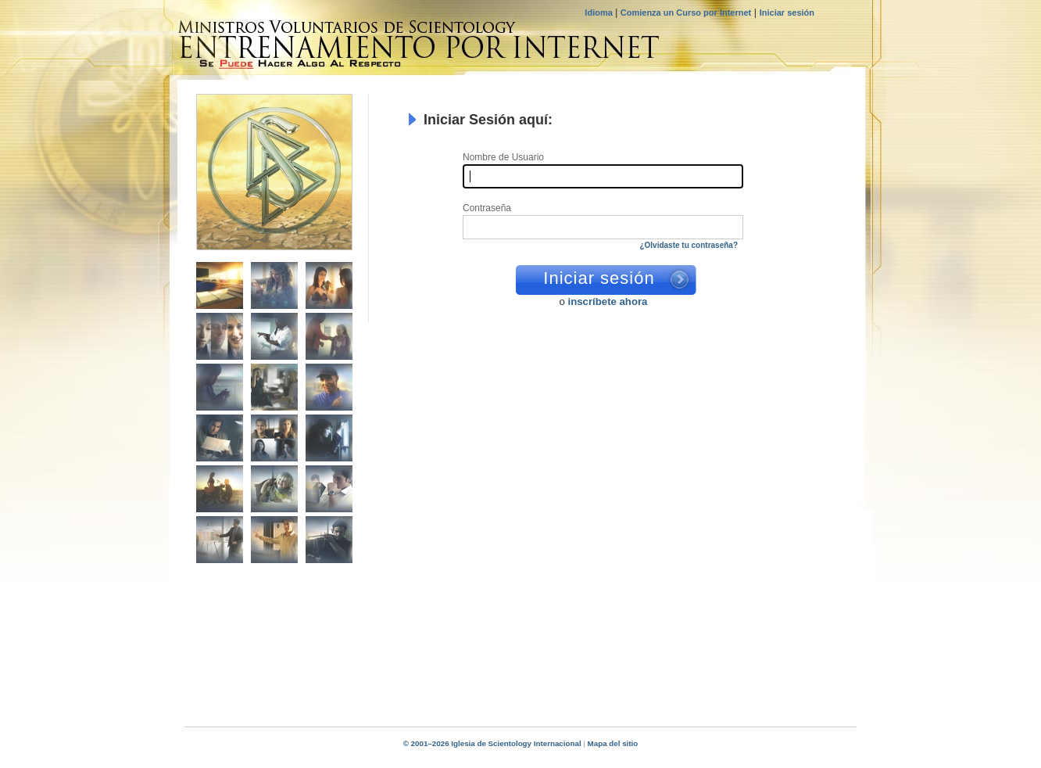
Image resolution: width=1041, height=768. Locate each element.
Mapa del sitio (613, 743)
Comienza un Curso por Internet (686, 12)
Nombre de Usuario (503, 158)
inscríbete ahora (608, 301)
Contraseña (487, 208)
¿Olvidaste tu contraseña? (688, 245)
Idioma (600, 12)
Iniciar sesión (787, 12)
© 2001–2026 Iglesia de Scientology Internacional (492, 743)
